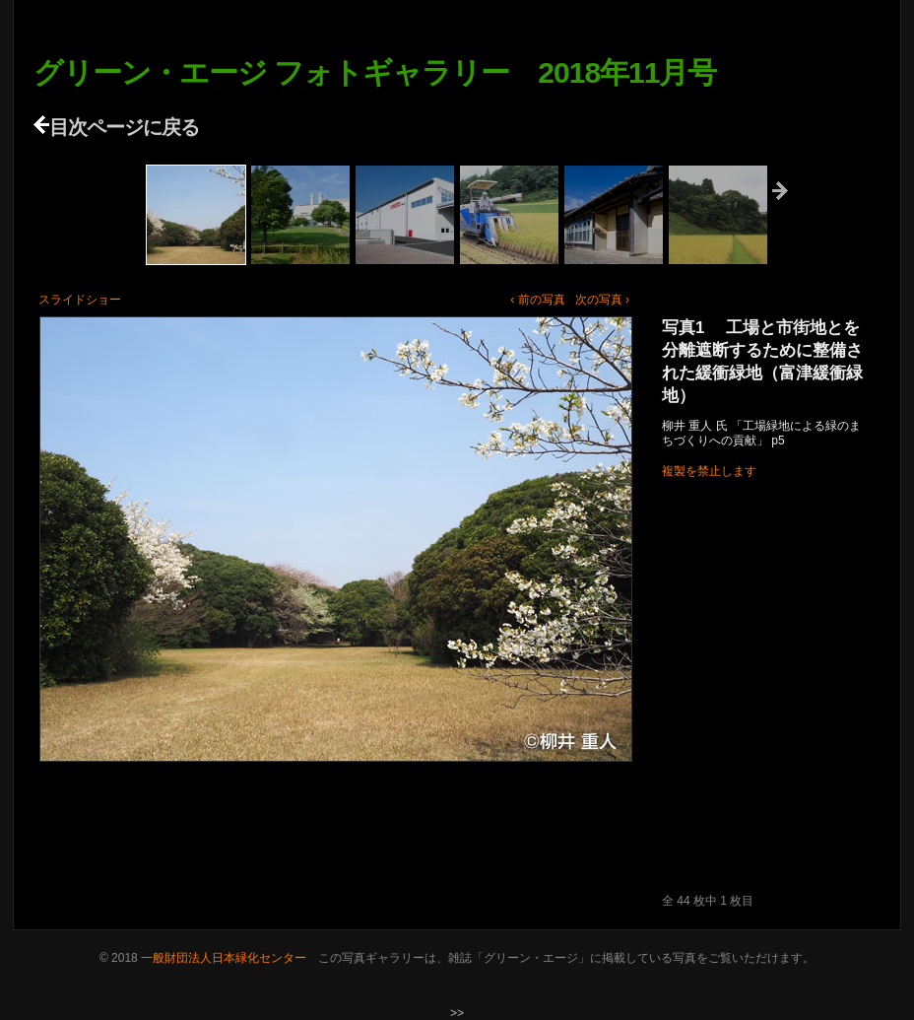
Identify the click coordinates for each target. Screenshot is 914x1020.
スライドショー (79, 299)
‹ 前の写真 (537, 299)
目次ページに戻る (116, 127)
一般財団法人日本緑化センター (223, 958)
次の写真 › (602, 299)
